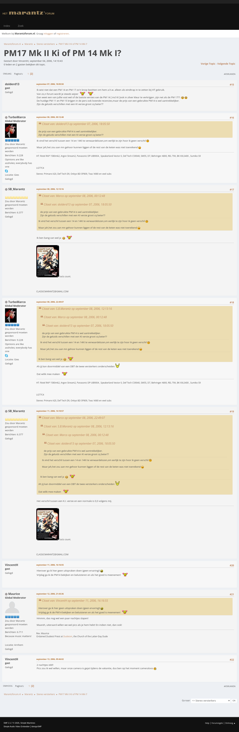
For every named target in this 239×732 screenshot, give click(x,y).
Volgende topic (226, 63)
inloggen (48, 33)
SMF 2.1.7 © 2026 (11, 723)
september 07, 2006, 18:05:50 (50, 84)
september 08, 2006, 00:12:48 (50, 117)
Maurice (14, 594)
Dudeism (67, 636)
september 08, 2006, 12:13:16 (50, 189)
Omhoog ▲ (230, 723)
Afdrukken (229, 74)
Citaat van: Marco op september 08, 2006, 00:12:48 (73, 196)
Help (207, 723)
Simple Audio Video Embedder (17, 726)
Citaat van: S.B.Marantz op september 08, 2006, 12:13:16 (77, 309)
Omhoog (8, 686)
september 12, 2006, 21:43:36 (50, 593)
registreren (63, 33)
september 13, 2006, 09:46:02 (50, 659)
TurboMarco (17, 117)
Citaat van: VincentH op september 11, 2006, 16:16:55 (75, 601)
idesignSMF (36, 726)
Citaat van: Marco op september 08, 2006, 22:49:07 (73, 418)
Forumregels (217, 723)
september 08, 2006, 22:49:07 (50, 301)
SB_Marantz (16, 189)
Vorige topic (208, 63)
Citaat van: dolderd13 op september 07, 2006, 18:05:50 (76, 124)
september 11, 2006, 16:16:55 (50, 564)
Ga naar (186, 700)
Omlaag (7, 73)
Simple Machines (27, 723)
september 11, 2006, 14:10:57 (50, 411)
